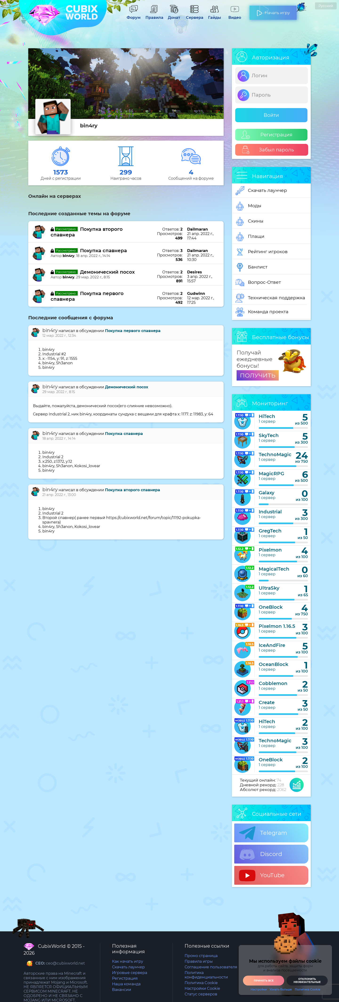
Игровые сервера (129, 972)
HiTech (267, 416)
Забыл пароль (268, 150)
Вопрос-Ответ (258, 282)
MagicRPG (271, 473)
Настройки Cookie (202, 988)
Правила (154, 15)
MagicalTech (274, 569)
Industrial (270, 512)
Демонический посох (107, 272)
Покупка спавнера (103, 250)
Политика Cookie (201, 983)
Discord (260, 854)
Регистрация (267, 135)
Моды (248, 206)
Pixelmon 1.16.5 (277, 626)
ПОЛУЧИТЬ (257, 375)
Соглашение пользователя (211, 967)
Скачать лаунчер (261, 190)
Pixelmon (270, 550)
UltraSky (269, 588)
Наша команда (126, 984)
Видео (235, 15)
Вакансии (121, 989)
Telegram (263, 833)
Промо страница (201, 955)
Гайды (214, 15)
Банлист (251, 267)
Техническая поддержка (270, 298)
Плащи (249, 236)
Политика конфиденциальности (206, 974)
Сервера (194, 15)
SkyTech (269, 435)
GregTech (270, 531)
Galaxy (266, 492)
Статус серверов (201, 994)
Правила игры (199, 961)
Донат (174, 15)
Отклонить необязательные (307, 980)
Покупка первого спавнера (133, 331)
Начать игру (273, 11)
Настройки (258, 989)
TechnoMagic (275, 454)
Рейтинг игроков (261, 251)
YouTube (262, 875)
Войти (271, 115)
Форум (133, 15)
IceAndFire (272, 645)
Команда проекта (261, 312)
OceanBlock (273, 664)
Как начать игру (127, 961)
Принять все (264, 980)
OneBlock (271, 607)
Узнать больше (281, 989)
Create (266, 702)
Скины (249, 221)
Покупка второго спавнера (132, 490)
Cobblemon (273, 683)
